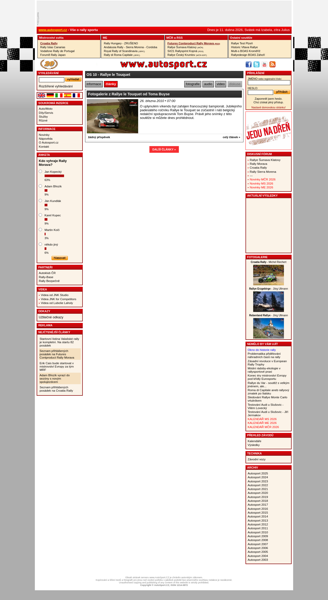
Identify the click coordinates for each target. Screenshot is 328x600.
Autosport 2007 (258, 544)
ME (105, 37)
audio (208, 84)
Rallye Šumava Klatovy (185, 47)
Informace (47, 128)
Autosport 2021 (258, 489)
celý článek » (231, 137)
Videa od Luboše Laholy (57, 302)
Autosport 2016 (258, 508)
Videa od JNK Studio (55, 295)
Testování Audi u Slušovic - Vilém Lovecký (266, 406)
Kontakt (44, 146)
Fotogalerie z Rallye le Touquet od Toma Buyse (129, 94)
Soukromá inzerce (53, 103)
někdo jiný (51, 244)
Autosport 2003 (258, 559)
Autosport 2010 (258, 532)
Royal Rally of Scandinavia (124, 51)
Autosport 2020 (258, 492)
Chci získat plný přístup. (268, 102)
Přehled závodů (260, 435)
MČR (169, 37)
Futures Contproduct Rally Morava (194, 43)
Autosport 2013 (258, 520)
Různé (43, 120)
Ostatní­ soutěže (241, 37)
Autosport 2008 (258, 540)
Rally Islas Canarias (52, 47)
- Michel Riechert (268, 262)
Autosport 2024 (258, 477)
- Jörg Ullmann (268, 288)
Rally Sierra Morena (263, 171)
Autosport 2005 (258, 551)
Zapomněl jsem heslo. (268, 98)
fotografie (193, 84)
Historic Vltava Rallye (244, 47)
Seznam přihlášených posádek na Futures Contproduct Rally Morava (57, 354)
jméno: (265, 78)
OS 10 (92, 75)
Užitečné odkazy (51, 317)
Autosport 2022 (258, 485)
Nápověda (46, 138)
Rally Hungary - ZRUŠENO (121, 43)
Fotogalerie (257, 257)
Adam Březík (53, 186)
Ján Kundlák (53, 200)
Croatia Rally (49, 43)
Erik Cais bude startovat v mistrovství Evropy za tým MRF (57, 366)
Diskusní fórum (259, 154)
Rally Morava (258, 163)
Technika (254, 453)
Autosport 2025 (258, 473)
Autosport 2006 (258, 548)
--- (251, 175)
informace (94, 84)
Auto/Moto (46, 108)
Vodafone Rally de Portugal (57, 51)
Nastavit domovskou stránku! (268, 107)
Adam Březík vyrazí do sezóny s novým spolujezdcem (55, 378)
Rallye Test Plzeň (242, 43)
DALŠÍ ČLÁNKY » (164, 149)
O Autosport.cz (49, 142)
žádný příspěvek (99, 137)
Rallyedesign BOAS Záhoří (248, 54)
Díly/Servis (46, 112)
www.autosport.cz (53, 30)
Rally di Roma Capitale (122, 54)
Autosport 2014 (258, 516)
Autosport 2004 (258, 555)
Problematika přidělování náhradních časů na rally (264, 355)
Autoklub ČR (47, 272)
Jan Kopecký (53, 171)
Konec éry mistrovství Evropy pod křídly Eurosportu (267, 377)
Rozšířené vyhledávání (56, 86)
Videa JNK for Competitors (58, 299)
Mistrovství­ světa (51, 37)
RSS (180, 37)
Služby (43, 116)
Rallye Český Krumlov (187, 54)
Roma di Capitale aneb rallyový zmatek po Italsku (268, 391)
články (111, 84)
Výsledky (254, 444)
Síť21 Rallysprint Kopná (186, 51)
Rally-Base (46, 277)
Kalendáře (254, 441)
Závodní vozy (257, 459)
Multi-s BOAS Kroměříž (245, 51)
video (221, 84)
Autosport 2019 (258, 497)
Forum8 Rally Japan (53, 54)
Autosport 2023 (258, 481)
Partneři (45, 267)
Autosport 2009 (258, 536)
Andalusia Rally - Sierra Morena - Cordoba (130, 47)
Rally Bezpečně (49, 280)
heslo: (253, 88)
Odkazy (44, 311)
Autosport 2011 (258, 528)
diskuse (234, 84)
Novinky (44, 134)
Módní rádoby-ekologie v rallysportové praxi (264, 370)
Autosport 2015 (258, 512)
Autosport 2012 (258, 524)
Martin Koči (52, 229)
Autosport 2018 (258, 500)
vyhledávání (48, 73)
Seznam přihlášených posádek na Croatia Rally (56, 388)
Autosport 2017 (258, 504)
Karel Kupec (53, 215)
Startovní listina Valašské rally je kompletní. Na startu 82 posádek (59, 342)
